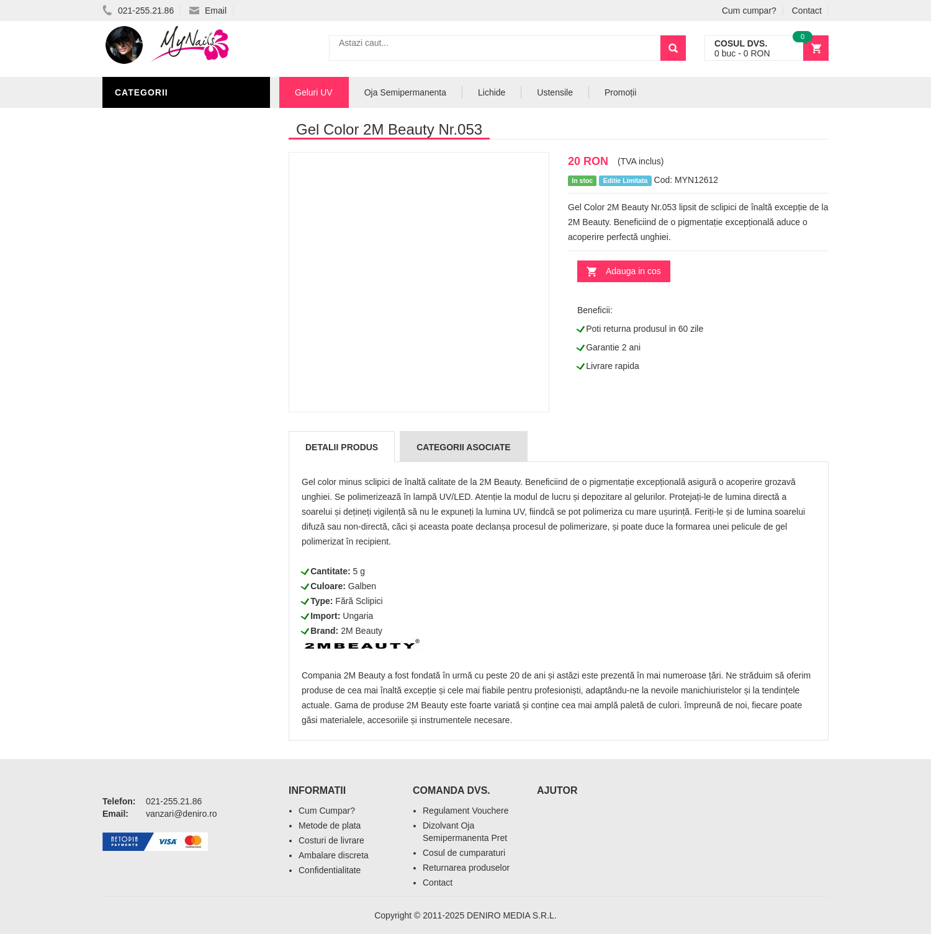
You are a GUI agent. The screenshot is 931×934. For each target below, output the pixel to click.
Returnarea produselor (466, 868)
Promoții (620, 92)
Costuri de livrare (331, 840)
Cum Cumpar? (327, 811)
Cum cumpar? (749, 11)
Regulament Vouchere (466, 811)
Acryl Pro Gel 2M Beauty (179, 361)
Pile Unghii (144, 175)
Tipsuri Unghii (151, 342)
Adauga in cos (633, 271)
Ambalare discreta (334, 855)
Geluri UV (141, 119)
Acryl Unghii (149, 324)
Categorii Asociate (463, 447)
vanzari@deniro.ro (181, 814)
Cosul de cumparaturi (464, 853)
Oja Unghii (143, 286)
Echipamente (149, 305)
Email (208, 11)
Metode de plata (330, 825)
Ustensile (555, 92)
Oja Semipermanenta (169, 212)
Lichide (135, 193)
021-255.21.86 (138, 11)
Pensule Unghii (155, 268)
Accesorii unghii (158, 249)
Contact (807, 11)
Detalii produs (341, 447)
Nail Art (138, 231)
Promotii (139, 380)
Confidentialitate (330, 870)
